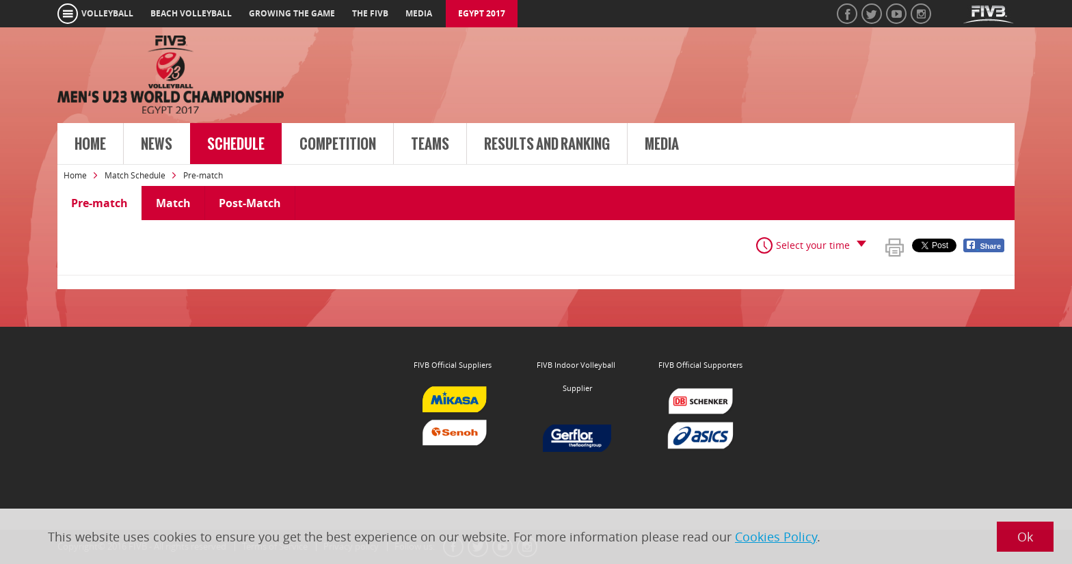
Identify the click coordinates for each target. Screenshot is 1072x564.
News (156, 144)
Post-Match (250, 203)
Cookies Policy (776, 536)
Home (90, 144)
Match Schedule (135, 175)
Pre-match (99, 203)
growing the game (292, 13)
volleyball (107, 13)
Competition (337, 144)
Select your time (813, 245)
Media (662, 144)
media (418, 13)
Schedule (236, 144)
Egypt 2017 (481, 13)
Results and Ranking (547, 144)
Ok (1025, 536)
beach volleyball (191, 13)
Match (173, 203)
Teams (430, 144)
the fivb (370, 13)
